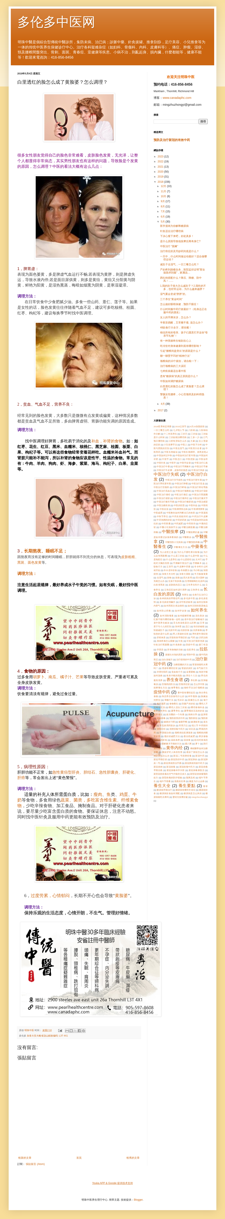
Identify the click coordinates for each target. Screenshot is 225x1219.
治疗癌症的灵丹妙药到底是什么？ (179, 251)
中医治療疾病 (163, 505)
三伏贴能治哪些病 (178, 437)
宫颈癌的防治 (168, 684)
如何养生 (199, 610)
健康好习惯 (169, 722)
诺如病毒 (161, 718)
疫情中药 (162, 692)
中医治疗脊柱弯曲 (199, 487)
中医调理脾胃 (197, 509)
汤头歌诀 (199, 615)
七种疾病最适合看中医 (173, 371)
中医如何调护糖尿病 (171, 381)
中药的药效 (181, 520)
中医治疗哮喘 (179, 487)
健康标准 (195, 722)
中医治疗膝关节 (200, 498)
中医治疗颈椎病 (183, 491)
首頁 (79, 1157)
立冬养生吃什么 (194, 585)
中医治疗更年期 (194, 480)
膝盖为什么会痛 (196, 781)
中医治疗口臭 (201, 463)
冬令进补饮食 (170, 570)
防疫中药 (190, 644)
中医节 (165, 459)
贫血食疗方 (177, 672)
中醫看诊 (186, 537)
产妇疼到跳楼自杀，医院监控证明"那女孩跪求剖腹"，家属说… (182, 271)
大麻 (192, 441)
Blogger (138, 1199)
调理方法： (27, 573)
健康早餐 (182, 722)
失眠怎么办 (159, 581)
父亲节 (169, 566)
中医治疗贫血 (197, 483)
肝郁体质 (161, 637)
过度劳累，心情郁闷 (50, 895)
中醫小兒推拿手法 (169, 527)
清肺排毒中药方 (177, 729)
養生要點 (187, 785)
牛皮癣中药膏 (183, 566)
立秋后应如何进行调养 (175, 590)
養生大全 (162, 785)
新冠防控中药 (177, 759)
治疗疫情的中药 (184, 659)
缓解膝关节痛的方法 (171, 743)
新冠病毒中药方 (187, 767)
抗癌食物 (197, 630)
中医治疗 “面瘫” (169, 246)
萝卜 (197, 743)
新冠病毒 (170, 767)
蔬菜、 (67, 800)
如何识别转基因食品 (198, 606)
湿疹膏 (187, 740)
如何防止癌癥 (164, 611)
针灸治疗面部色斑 (195, 641)
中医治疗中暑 (163, 466)
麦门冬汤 (203, 644)
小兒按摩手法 (170, 444)
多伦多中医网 (56, 22)
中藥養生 (199, 546)
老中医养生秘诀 (161, 623)
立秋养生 (195, 590)
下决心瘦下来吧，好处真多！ (177, 236)
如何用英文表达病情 (174, 606)
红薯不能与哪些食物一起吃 (167, 619)
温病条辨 (175, 740)
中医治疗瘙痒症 (181, 498)
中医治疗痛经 (163, 494)
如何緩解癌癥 (184, 615)
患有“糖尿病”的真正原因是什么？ (179, 376)
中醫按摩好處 (192, 532)
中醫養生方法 (180, 547)
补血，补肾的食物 (106, 441)
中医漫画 (203, 513)
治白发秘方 (167, 659)
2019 (161, 176)
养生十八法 (191, 675)
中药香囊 (166, 523)
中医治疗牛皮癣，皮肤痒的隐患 (172, 470)
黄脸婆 (121, 895)
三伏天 (184, 434)
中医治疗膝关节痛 (165, 502)
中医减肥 (158, 513)
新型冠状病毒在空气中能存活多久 (170, 774)
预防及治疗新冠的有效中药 (172, 140)
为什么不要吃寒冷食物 (188, 552)
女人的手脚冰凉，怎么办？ (175, 317)
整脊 (205, 786)
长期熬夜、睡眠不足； (45, 551)
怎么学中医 (199, 684)
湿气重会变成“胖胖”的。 (174, 294)
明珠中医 (190, 654)
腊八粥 (188, 743)
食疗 (205, 700)
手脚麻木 (197, 563)
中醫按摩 (170, 531)
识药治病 (203, 637)
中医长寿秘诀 (171, 452)
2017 (161, 410)
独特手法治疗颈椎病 (194, 687)
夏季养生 (175, 711)
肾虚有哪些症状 (170, 668)
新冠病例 (158, 767)
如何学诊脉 (181, 611)
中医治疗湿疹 (201, 491)
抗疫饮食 (185, 630)
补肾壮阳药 (162, 672)
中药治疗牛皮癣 (200, 516)
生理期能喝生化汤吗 (195, 581)
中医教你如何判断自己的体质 (180, 513)
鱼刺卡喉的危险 (174, 675)
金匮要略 (190, 672)
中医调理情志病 (180, 509)
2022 (161, 161)
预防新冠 (193, 718)
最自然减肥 (189, 736)
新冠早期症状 (160, 759)
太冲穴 (198, 559)
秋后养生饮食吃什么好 (173, 696)
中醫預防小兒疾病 (174, 542)
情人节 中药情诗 (200, 725)
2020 (161, 171)
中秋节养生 (162, 516)
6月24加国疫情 (197, 426)
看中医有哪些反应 (186, 692)
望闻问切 (161, 729)
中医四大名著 (195, 448)
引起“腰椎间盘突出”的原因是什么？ (180, 350)
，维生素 (99, 800)
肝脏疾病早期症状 (178, 637)
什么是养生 (171, 559)
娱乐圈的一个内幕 (175, 714)
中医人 (184, 444)
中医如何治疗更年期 (185, 455)
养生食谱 (174, 679)
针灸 (180, 641)
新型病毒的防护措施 (172, 777)
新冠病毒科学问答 (176, 770)
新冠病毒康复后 (196, 770)
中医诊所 (203, 459)
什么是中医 (193, 556)
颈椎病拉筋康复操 (184, 732)
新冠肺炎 (192, 759)
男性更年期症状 (200, 634)
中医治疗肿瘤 (181, 483)
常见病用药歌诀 (167, 725)
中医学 (172, 463)
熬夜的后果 (179, 781)
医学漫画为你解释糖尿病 (174, 225)
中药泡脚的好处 (164, 520)
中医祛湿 (164, 509)
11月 (164, 191)
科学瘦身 (192, 696)
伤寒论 (185, 595)
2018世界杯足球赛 (162, 426)
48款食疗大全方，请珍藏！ (175, 327)
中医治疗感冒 (163, 498)
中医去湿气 (178, 448)
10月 (164, 196)
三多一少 (194, 437)
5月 (163, 221)
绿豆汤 (192, 729)
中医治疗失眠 (166, 474)
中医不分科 (196, 444)
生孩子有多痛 (174, 581)
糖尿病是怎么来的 (193, 793)
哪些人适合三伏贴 (178, 707)
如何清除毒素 (167, 615)
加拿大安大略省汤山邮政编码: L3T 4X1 (47, 1035)
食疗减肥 (161, 703)
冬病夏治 (185, 570)
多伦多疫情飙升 (167, 602)
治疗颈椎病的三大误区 (173, 366)
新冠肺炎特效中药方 (195, 763)
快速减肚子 (159, 630)
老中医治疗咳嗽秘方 (194, 619)
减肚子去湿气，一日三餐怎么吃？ (179, 264)
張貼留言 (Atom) (35, 1164)
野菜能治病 (165, 732)
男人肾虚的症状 (180, 634)
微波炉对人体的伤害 (172, 752)
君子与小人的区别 (162, 626)
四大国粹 (200, 577)
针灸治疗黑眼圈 (161, 644)
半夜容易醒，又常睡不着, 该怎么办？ (181, 322)
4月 (163, 403)
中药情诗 (190, 523)
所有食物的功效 (175, 649)
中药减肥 (178, 523)
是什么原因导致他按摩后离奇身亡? (180, 241)
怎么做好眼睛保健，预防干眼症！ (179, 304)
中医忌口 (177, 459)
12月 (164, 186)
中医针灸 (161, 463)
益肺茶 (204, 714)
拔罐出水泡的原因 (174, 654)
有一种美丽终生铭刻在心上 (175, 340)
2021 (161, 166)
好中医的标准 (186, 602)
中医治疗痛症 (181, 494)
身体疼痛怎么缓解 (166, 641)
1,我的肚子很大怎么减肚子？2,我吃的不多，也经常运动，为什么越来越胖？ (183, 287)
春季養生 (175, 687)
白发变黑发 (159, 585)
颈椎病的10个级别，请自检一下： (179, 361)
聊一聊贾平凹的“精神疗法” (175, 355)
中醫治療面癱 (188, 527)
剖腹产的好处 (188, 703)
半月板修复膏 (201, 574)
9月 (163, 201)
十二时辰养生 (170, 434)
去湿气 (160, 577)
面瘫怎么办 (193, 700)
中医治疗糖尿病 (185, 502)
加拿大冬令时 (168, 574)
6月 (163, 216)
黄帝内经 (174, 747)
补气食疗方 (202, 668)
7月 (163, 211)
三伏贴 (194, 434)
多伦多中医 (189, 598)
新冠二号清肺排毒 (182, 756)
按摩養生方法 (160, 687)
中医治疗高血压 (164, 491)
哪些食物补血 (197, 707)
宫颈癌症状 (184, 684)
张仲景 (178, 626)
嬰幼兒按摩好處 (180, 797)
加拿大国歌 (185, 574)
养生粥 (194, 680)
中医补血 (193, 505)
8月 (163, 206)
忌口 (187, 626)
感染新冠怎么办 (161, 756)
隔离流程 (190, 777)
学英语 (160, 649)
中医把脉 (190, 459)
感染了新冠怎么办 (195, 752)
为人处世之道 (166, 552)
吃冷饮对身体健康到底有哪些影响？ (181, 345)
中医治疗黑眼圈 (200, 494)
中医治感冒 (202, 502)
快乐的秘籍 (199, 626)
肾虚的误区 (187, 668)
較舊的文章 (133, 1157)
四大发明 (187, 577)
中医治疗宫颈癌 (161, 487)
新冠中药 (199, 756)
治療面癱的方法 (181, 664)
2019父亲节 (180, 426)
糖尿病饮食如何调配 (170, 793)
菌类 (78, 800)
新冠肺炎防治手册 (172, 763)
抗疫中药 (172, 630)
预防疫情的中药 (177, 718)
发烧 (177, 577)
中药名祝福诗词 (180, 516)
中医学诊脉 (185, 463)
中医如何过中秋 (164, 455)
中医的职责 (179, 505)
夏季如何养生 (160, 711)
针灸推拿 (177, 644)
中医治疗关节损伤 (174, 480)
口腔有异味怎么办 (178, 441)
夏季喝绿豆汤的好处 (194, 711)
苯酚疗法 (169, 700)
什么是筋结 (186, 559)
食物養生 (173, 703)
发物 (169, 577)
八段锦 (191, 430)
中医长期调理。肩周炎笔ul (195, 452)
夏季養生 (158, 714)
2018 (161, 181)
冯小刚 (196, 570)
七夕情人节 (178, 430)
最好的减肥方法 (172, 736)
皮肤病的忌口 (175, 585)
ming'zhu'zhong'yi (199, 797)
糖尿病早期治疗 (164, 790)
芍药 (193, 637)
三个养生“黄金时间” (171, 299)
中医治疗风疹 (197, 470)
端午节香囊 (165, 781)
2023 (161, 156)
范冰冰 (180, 700)
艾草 (202, 623)
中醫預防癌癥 (193, 542)
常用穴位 (183, 725)
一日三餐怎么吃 (161, 430)
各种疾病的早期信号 (170, 598)
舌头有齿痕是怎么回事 (184, 623)
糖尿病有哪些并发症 (185, 790)
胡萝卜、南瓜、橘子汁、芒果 (58, 677)
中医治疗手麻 (201, 466)
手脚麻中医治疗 (181, 563)
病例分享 (192, 714)
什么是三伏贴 (177, 556)
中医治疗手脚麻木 (182, 466)
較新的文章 (24, 1157)
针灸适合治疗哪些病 (171, 231)
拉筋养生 (191, 649)
